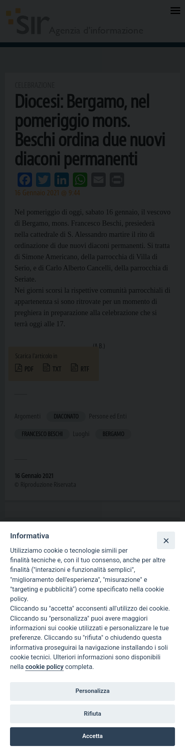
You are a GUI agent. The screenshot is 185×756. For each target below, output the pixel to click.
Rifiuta (92, 713)
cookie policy (44, 667)
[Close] (166, 540)
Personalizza (92, 690)
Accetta (92, 736)
